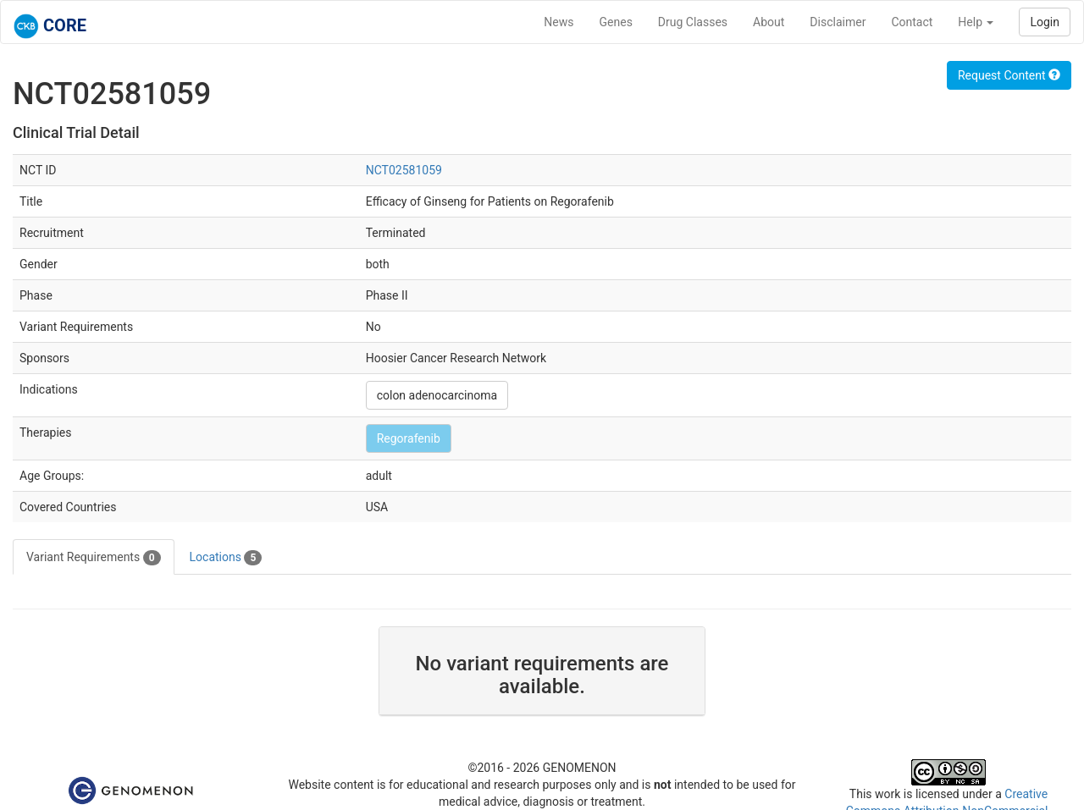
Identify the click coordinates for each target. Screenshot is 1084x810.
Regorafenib (408, 438)
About (768, 22)
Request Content (1009, 75)
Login (1044, 22)
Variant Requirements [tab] (93, 557)
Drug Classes (692, 22)
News (558, 22)
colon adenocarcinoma (437, 395)
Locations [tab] (226, 557)
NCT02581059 (404, 170)
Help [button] (975, 22)
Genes (616, 22)
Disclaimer (838, 22)
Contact (911, 22)
